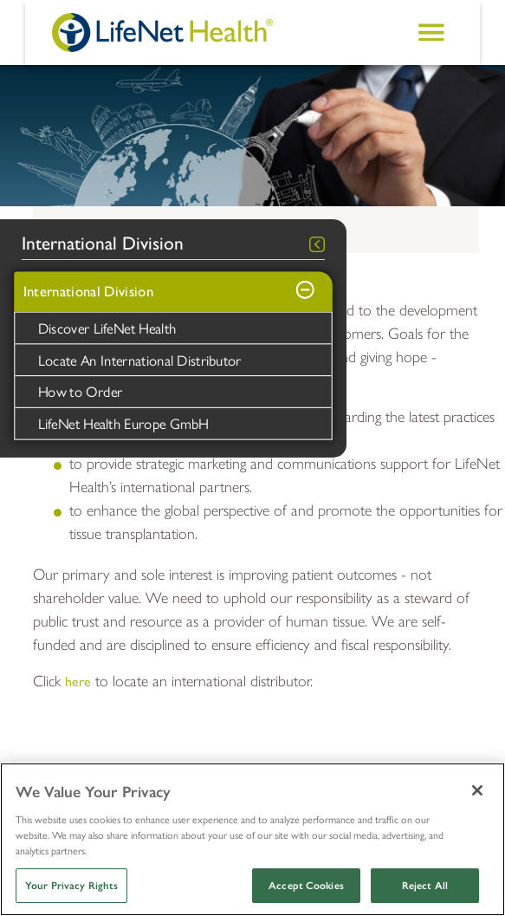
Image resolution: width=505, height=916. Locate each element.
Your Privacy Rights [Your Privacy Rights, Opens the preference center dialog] (71, 886)
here (78, 681)
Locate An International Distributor (140, 358)
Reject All (425, 886)
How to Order (80, 390)
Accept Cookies (306, 886)
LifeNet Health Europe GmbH (123, 423)
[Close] (477, 790)
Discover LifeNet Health (107, 327)
